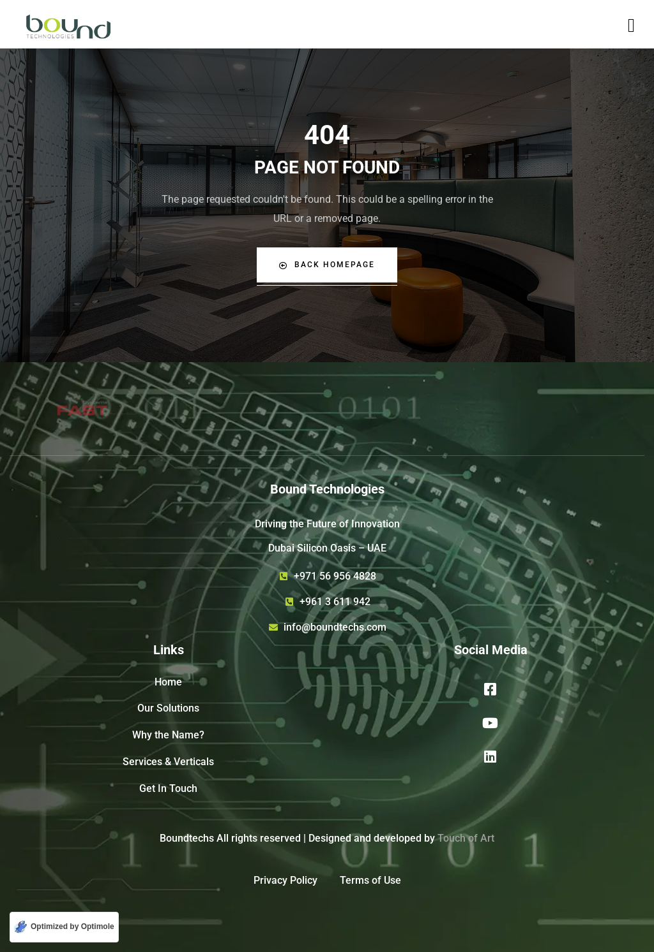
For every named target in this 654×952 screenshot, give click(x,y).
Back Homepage (327, 265)
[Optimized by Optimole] (64, 927)
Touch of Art (465, 838)
